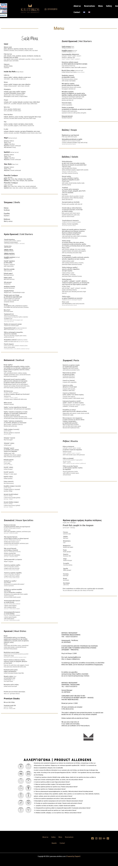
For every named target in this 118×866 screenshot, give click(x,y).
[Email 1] (100, 838)
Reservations (88, 6)
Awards (113, 6)
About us (76, 6)
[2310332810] (51, 9)
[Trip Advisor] (104, 838)
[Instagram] (96, 838)
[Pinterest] (108, 838)
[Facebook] (92, 838)
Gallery (105, 6)
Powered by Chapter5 (73, 856)
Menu (98, 6)
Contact (76, 12)
